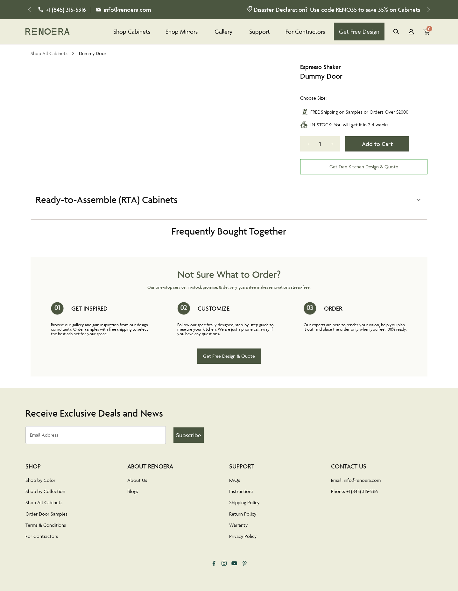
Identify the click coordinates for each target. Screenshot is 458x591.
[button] (229, 200)
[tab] (47, 31)
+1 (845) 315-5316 (66, 9)
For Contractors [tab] (305, 31)
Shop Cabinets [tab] (131, 31)
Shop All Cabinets (49, 53)
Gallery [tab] (223, 31)
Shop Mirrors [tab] (181, 31)
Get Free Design (359, 31)
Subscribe (188, 435)
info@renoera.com (127, 9)
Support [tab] (259, 31)
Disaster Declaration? (280, 9)
